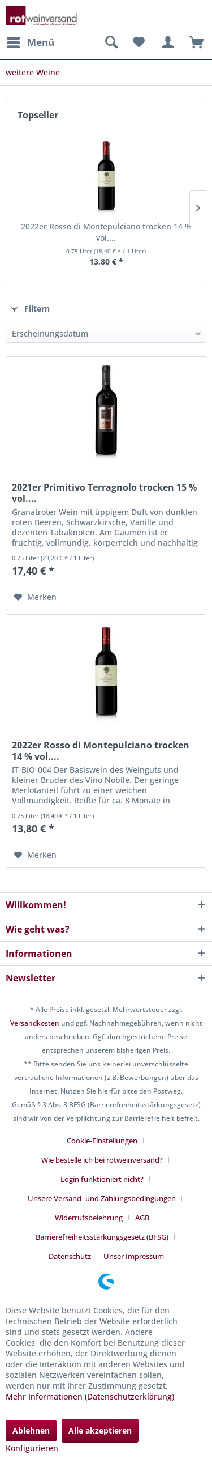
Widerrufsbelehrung (89, 1218)
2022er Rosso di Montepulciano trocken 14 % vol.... (106, 232)
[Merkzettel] (138, 42)
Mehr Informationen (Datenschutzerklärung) (90, 1396)
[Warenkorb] (194, 42)
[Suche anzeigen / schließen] (110, 42)
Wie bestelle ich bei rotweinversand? (102, 1160)
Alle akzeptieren (100, 1430)
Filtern (30, 308)
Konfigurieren (32, 1448)
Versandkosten (34, 1023)
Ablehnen (31, 1430)
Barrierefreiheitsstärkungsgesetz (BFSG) (102, 1237)
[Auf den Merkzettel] (35, 597)
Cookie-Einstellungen (102, 1140)
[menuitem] (30, 42)
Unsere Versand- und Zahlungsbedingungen (102, 1198)
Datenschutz (70, 1256)
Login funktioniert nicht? (102, 1179)
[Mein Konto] (166, 42)
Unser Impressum (133, 1256)
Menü (30, 41)
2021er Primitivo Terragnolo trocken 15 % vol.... (104, 493)
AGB (142, 1218)
